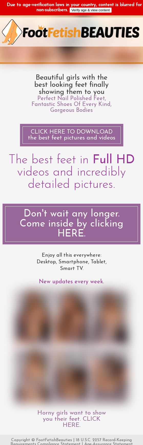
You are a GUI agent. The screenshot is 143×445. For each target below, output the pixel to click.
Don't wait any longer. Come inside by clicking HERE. (71, 224)
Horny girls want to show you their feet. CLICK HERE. (71, 419)
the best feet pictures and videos (71, 135)
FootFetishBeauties (54, 440)
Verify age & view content (91, 10)
